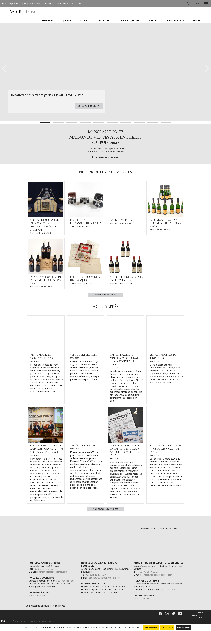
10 (166, 129)
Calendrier (152, 20)
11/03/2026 (74, 455)
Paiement (197, 20)
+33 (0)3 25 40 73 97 (148, 578)
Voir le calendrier (37, 602)
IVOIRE (23, 12)
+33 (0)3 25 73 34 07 (43, 575)
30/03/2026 (154, 368)
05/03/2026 (154, 462)
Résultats (84, 20)
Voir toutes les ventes (106, 301)
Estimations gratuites (129, 20)
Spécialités (67, 20)
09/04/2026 (114, 374)
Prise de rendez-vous (174, 20)
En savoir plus (88, 112)
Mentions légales (196, 622)
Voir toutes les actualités (105, 515)
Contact (200, 619)
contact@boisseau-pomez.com (51, 578)
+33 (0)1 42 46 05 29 (96, 581)
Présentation (48, 20)
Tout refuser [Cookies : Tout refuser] (167, 627)
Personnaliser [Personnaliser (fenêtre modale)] (183, 627)
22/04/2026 (34, 368)
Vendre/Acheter (104, 20)
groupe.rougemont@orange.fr (104, 584)
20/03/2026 (34, 462)
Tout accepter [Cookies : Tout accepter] (150, 627)
